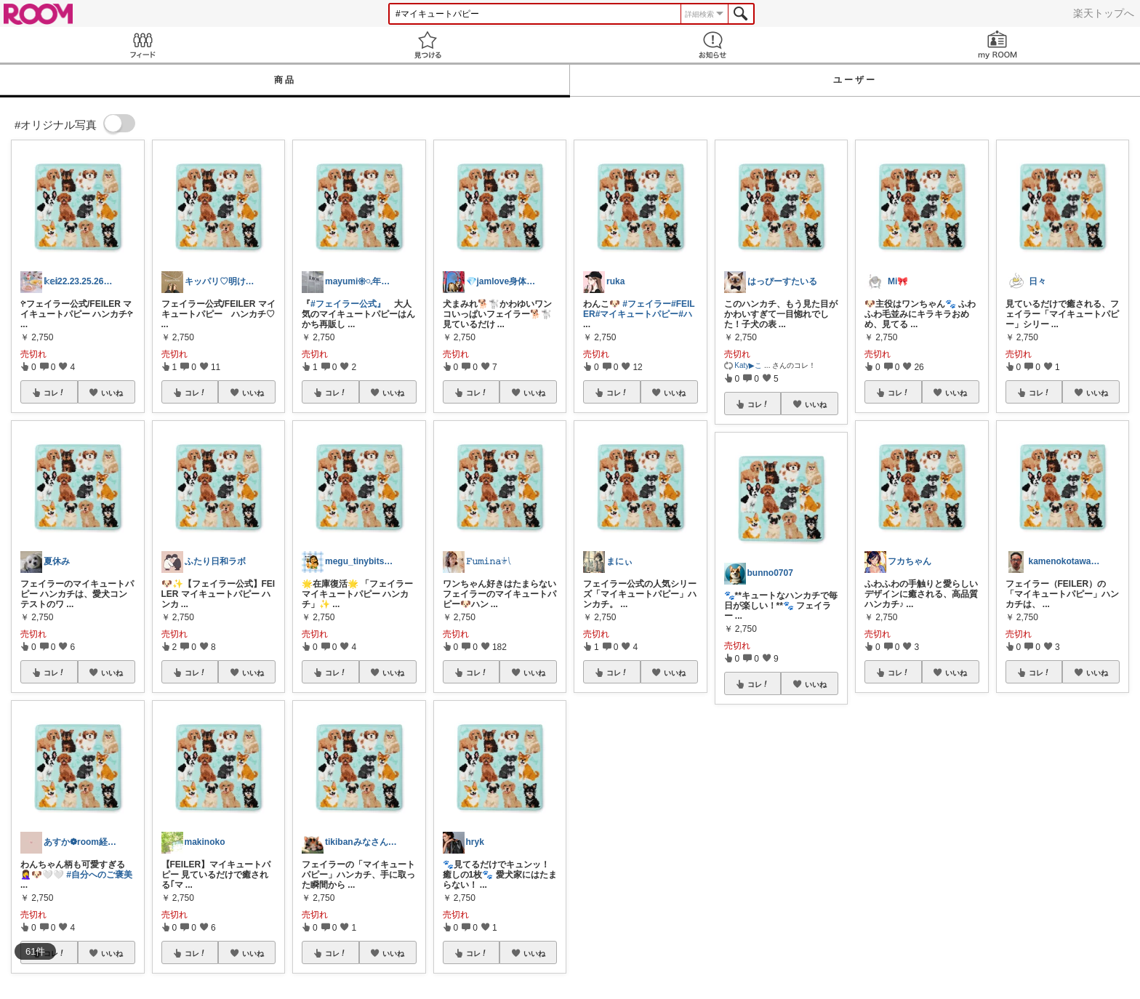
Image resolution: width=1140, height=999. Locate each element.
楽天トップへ (1103, 13)
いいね (112, 392)
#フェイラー (646, 304)
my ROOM (997, 45)
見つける (427, 45)
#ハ (685, 314)
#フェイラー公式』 (347, 304)
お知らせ (712, 45)
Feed (142, 45)
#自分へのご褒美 (99, 875)
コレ (54, 392)
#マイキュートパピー (637, 314)
